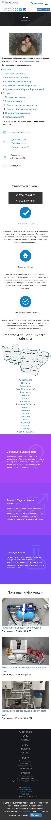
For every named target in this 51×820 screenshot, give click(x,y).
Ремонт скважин (13, 101)
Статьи (25, 745)
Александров (25, 380)
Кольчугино (25, 401)
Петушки (25, 416)
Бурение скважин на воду (18, 81)
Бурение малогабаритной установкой (24, 89)
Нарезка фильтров (14, 117)
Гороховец (25, 386)
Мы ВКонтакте (25, 787)
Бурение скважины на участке (20, 85)
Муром (25, 413)
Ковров (25, 398)
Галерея (25, 748)
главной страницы (30, 61)
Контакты (25, 752)
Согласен (35, 815)
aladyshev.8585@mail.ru (20, 132)
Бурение (7, 69)
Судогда (25, 422)
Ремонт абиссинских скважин (22, 109)
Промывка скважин (15, 97)
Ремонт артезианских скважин (22, 105)
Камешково (25, 392)
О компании (25, 732)
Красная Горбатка (25, 404)
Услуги (6, 93)
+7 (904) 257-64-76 (19, 147)
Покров (25, 419)
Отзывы (25, 739)
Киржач (25, 395)
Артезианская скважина (17, 77)
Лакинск (25, 407)
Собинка (25, 428)
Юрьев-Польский (25, 431)
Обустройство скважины (17, 113)
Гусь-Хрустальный (25, 389)
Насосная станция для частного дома (21, 627)
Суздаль (25, 425)
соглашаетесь (23, 812)
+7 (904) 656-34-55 (8, 8)
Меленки (25, 410)
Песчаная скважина (15, 73)
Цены (25, 736)
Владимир (38, 3)
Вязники (25, 383)
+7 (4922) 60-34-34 (8, 10)
